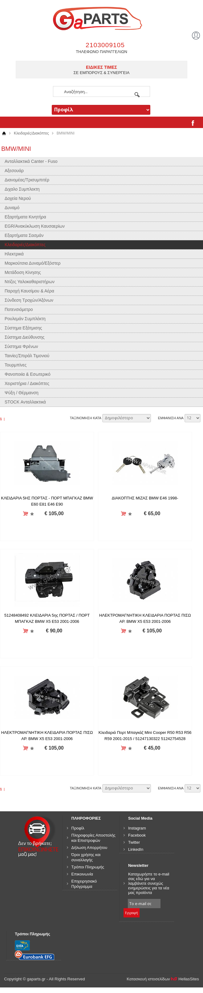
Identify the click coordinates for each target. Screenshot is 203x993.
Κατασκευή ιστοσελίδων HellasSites (163, 979)
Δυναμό (12, 207)
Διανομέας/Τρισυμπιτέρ (27, 179)
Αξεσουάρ (14, 170)
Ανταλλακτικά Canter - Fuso (31, 161)
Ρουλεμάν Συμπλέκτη (25, 318)
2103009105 (105, 44)
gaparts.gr (101, 18)
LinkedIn (135, 849)
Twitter (134, 842)
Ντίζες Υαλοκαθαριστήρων (30, 281)
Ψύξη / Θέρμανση (22, 392)
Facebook (137, 835)
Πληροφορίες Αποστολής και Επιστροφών (93, 838)
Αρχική (4, 133)
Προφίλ (77, 828)
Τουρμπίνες (15, 364)
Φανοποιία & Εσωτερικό (28, 374)
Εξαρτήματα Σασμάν (24, 235)
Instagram (137, 828)
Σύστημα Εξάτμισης (23, 327)
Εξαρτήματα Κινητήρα (25, 216)
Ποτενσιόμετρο (19, 309)
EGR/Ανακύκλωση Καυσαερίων (35, 226)
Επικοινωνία (82, 874)
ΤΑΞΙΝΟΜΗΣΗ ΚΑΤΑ (85, 418)
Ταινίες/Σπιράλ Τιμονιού (27, 355)
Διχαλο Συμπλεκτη (22, 189)
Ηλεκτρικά (14, 253)
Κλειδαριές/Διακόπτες (31, 133)
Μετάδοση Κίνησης (23, 272)
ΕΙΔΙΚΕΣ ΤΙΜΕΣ (101, 67)
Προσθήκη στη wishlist (31, 514)
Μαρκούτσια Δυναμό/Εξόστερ (33, 263)
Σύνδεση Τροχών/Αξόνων (29, 300)
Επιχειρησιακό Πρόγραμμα (84, 884)
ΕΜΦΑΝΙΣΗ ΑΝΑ (171, 418)
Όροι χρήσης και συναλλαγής (86, 858)
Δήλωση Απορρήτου (89, 848)
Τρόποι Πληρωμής (87, 867)
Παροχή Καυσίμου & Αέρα (29, 290)
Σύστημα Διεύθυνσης (25, 337)
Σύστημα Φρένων (21, 346)
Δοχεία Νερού (18, 198)
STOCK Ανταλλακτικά (25, 401)
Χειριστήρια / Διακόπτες (27, 383)
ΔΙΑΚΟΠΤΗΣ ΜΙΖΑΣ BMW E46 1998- (142, 498)
